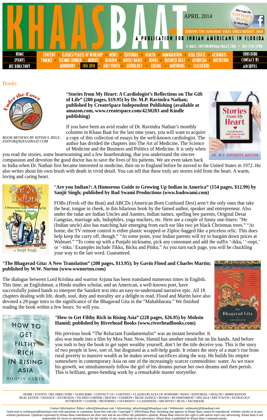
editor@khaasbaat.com (100, 408)
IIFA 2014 (203, 397)
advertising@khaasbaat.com (150, 408)
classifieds (146, 401)
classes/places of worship (155, 394)
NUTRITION (73, 401)
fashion (125, 397)
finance (48, 397)
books (164, 397)
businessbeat (183, 397)
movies (110, 397)
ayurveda (65, 397)
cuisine (91, 401)
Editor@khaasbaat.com (25, 141)
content (123, 394)
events (41, 394)
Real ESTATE (29, 397)
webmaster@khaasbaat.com (202, 408)
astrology (241, 397)
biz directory (61, 394)
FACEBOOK (196, 401)
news (184, 394)
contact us (104, 394)
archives (166, 401)
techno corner (89, 397)
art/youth (220, 397)
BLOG (181, 401)
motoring (107, 401)
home (27, 394)
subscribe (83, 394)
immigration (235, 394)
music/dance (145, 397)
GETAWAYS (126, 401)
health (216, 394)
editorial (200, 394)
